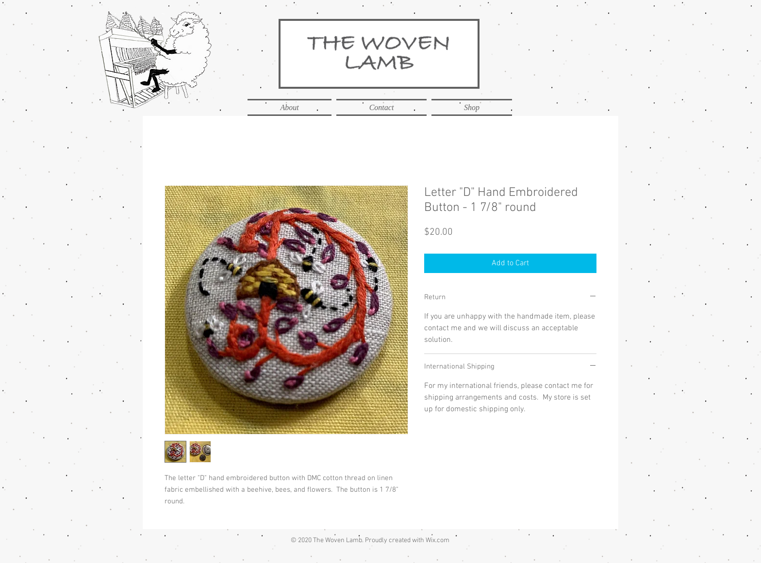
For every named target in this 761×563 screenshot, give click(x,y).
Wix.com (437, 540)
